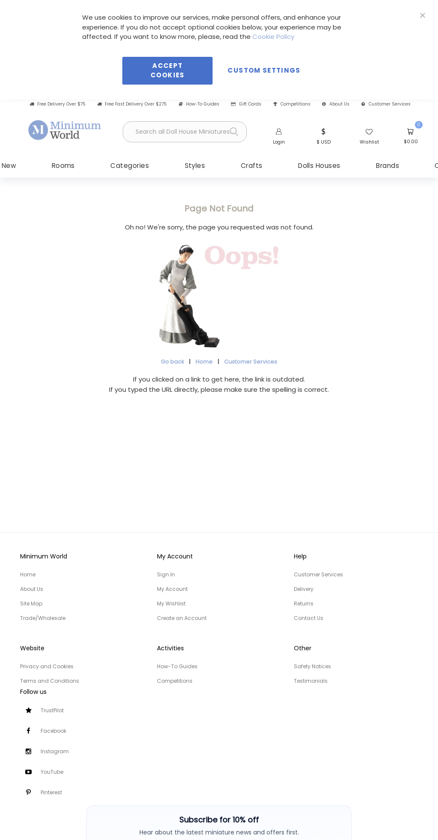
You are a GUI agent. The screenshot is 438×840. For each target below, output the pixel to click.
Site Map (31, 603)
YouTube (52, 771)
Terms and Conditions (49, 680)
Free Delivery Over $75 (58, 104)
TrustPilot (52, 710)
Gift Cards (246, 104)
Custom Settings (264, 70)
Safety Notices (312, 666)
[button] (324, 135)
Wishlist (369, 141)
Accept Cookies (167, 70)
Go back (172, 361)
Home (204, 361)
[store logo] (65, 130)
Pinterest (51, 792)
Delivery (304, 589)
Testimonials (311, 680)
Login (279, 141)
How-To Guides (199, 104)
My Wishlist (171, 603)
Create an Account (182, 618)
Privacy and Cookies (47, 666)
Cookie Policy (273, 36)
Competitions (292, 104)
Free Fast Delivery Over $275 (132, 104)
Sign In (166, 574)
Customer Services (386, 104)
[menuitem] (72, 165)
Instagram (55, 751)
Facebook (53, 730)
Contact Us (308, 618)
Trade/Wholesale (42, 618)
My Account (172, 589)
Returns (304, 603)
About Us (335, 104)
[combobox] (185, 131)
